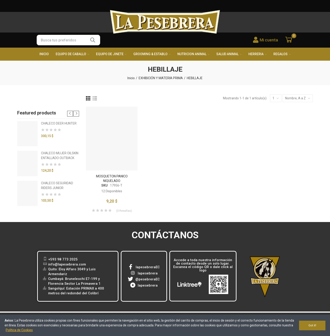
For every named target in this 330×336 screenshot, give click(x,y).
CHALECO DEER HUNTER (59, 123)
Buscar (92, 40)
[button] (70, 114)
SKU (104, 185)
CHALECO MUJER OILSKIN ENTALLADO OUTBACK (59, 155)
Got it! (312, 325)
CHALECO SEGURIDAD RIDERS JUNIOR (57, 185)
